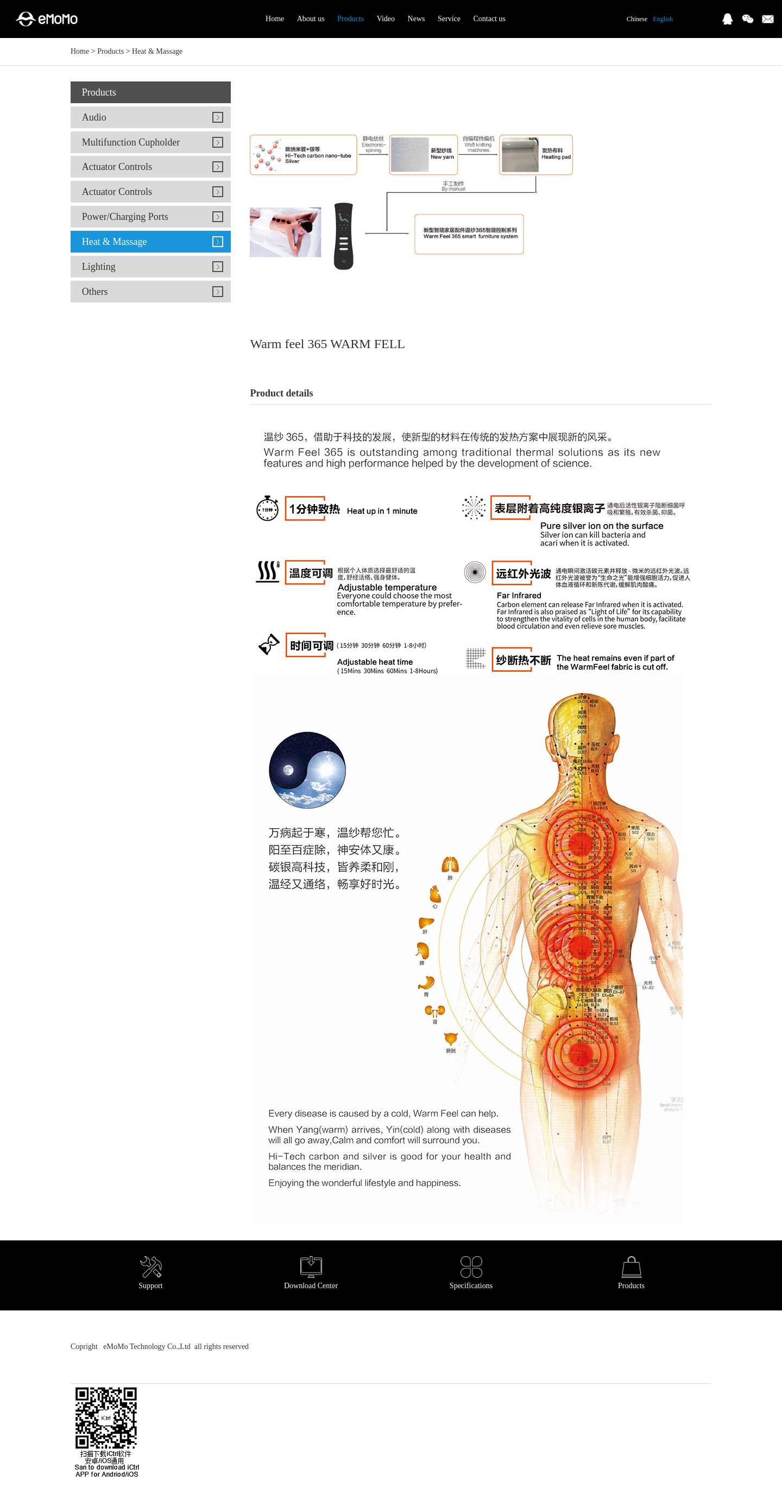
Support (150, 1273)
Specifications (471, 1273)
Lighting (99, 266)
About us (311, 19)
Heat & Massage (157, 51)
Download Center (311, 1273)
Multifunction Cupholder (131, 142)
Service (449, 19)
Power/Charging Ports (125, 216)
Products (350, 19)
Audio (94, 117)
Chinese (637, 19)
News (416, 19)
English (663, 19)
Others (95, 291)
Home (275, 19)
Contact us (489, 19)
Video (386, 19)
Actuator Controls (117, 166)
